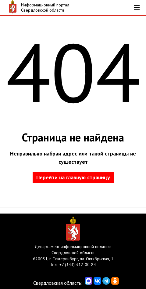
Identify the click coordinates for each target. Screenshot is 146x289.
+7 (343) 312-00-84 (77, 264)
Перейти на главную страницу (73, 177)
